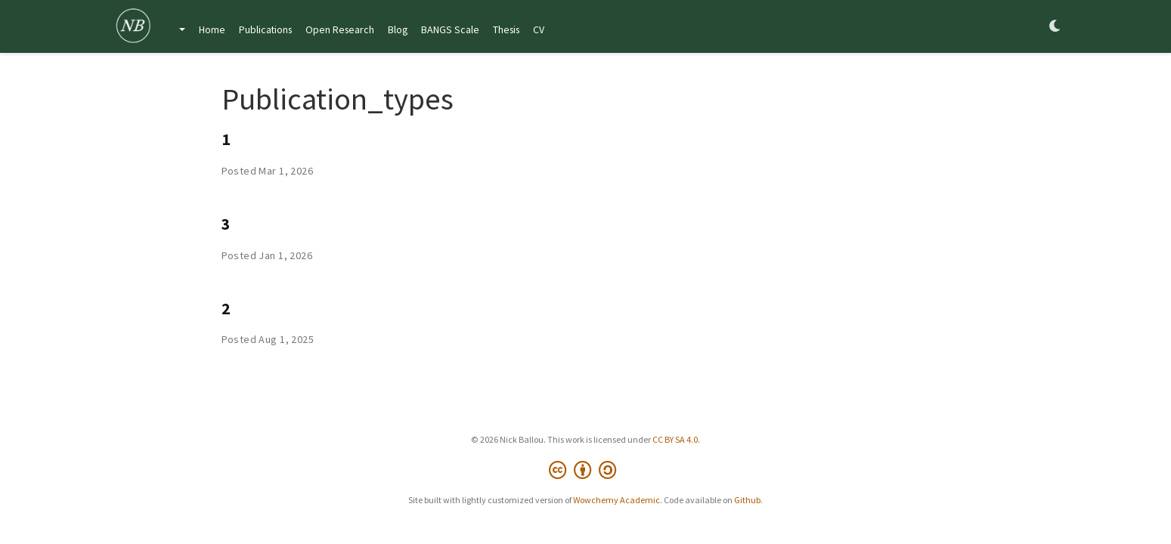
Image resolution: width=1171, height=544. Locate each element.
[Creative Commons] (585, 470)
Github (747, 499)
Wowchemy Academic (616, 499)
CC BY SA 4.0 (675, 439)
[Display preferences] (1055, 27)
